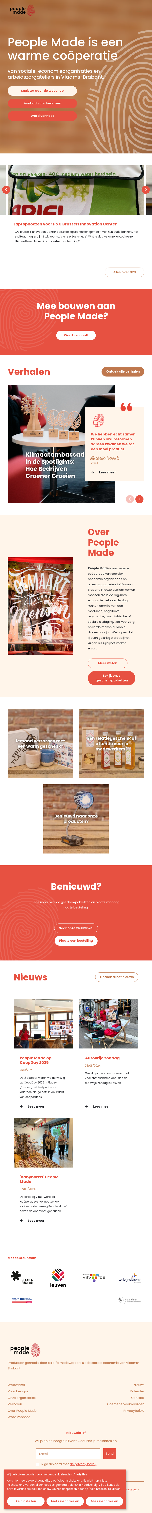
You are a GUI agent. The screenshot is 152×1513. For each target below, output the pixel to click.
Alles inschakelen (104, 1501)
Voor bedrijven (19, 1391)
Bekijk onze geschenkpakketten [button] (112, 678)
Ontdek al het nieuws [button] (117, 977)
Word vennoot (19, 1417)
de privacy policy (83, 1464)
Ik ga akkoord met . (69, 1464)
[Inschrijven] (109, 1453)
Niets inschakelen (65, 1501)
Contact (137, 1398)
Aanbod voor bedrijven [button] (42, 103)
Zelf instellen (26, 1501)
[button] (6, 190)
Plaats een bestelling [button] (76, 940)
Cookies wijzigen (127, 1489)
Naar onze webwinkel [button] (76, 928)
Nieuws (139, 1385)
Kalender (137, 1391)
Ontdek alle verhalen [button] (123, 371)
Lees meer (103, 472)
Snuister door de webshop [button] (42, 90)
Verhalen (15, 1404)
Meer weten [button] (107, 663)
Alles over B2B (124, 272)
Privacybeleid (133, 1410)
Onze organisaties (22, 1398)
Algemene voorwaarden (125, 1404)
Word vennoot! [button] (76, 335)
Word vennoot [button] (42, 116)
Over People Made (22, 1410)
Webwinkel (16, 1385)
